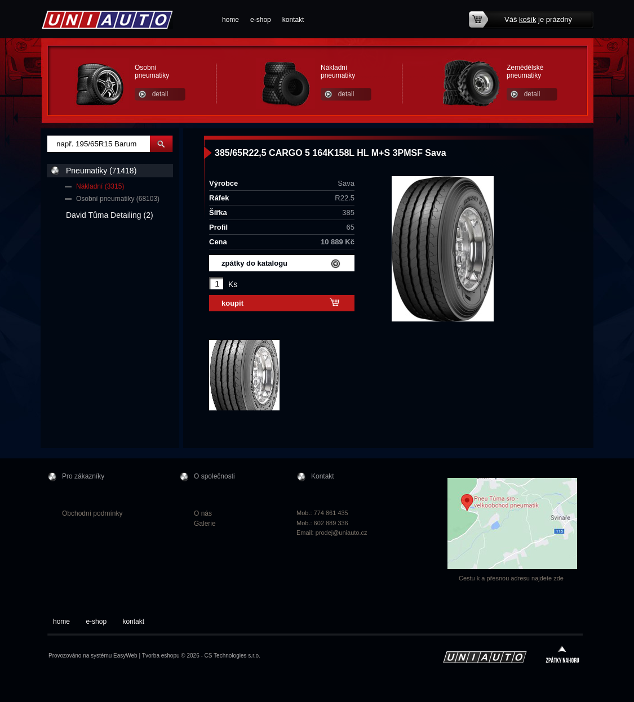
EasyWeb (125, 655)
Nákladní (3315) (100, 186)
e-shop (260, 20)
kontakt (293, 20)
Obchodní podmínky (92, 513)
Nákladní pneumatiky (338, 71)
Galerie (205, 523)
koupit (232, 303)
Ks (232, 284)
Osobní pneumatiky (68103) (117, 199)
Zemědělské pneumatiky (525, 71)
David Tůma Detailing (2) (109, 215)
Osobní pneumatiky (152, 71)
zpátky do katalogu (254, 263)
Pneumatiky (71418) (101, 170)
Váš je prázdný (538, 19)
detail (160, 94)
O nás (203, 513)
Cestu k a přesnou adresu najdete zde (511, 578)
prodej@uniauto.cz (341, 532)
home (230, 20)
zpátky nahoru (562, 655)
